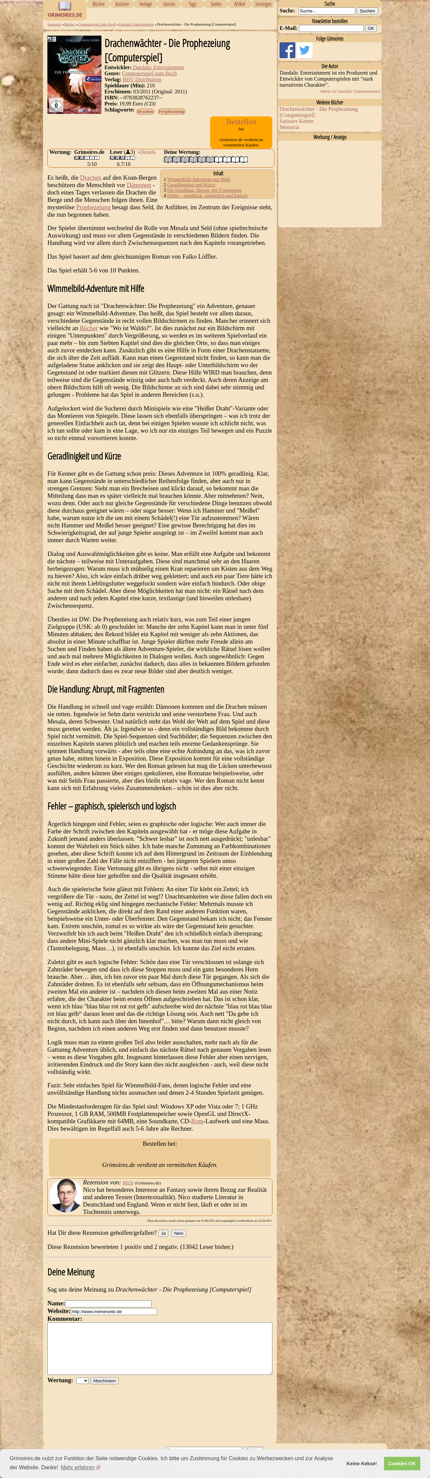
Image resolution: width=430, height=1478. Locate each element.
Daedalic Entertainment (136, 24)
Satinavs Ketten (296, 121)
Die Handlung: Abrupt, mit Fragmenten (204, 196)
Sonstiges (263, 4)
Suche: (287, 10)
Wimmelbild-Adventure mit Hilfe (198, 185)
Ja (163, 1244)
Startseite (54, 24)
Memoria (289, 127)
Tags (192, 4)
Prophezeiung (171, 111)
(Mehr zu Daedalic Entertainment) (350, 91)
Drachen (145, 111)
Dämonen (139, 191)
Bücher (98, 4)
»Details (147, 158)
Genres (169, 4)
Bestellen (241, 121)
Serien (216, 4)
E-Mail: (288, 28)
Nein (178, 1244)
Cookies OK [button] (402, 1463)
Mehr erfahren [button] (78, 1467)
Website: (59, 1321)
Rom (197, 1127)
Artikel (239, 4)
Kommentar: (64, 1329)
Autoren (122, 4)
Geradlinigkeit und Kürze (191, 191)
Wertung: (61, 1401)
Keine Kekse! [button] (362, 1463)
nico (128, 1193)
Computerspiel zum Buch (97, 24)
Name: (56, 1314)
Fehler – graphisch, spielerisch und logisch (207, 202)
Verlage (145, 4)
